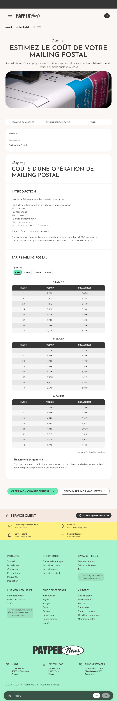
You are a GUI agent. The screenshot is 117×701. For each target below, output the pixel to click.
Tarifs (93, 122)
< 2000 (38, 272)
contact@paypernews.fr (94, 515)
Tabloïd (11, 561)
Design (46, 611)
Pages (46, 599)
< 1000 (27, 272)
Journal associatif (51, 573)
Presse (81, 603)
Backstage (83, 607)
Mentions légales (86, 618)
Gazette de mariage (53, 561)
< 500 (17, 272)
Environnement (86, 599)
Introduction (15, 140)
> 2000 (48, 272)
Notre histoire (85, 595)
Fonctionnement (86, 561)
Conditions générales (89, 615)
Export (46, 622)
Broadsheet (13, 565)
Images (46, 603)
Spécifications (50, 618)
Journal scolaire (50, 569)
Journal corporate (51, 565)
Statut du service (86, 611)
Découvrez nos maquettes (85, 491)
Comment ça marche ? (22, 122)
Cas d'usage (49, 615)
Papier (46, 607)
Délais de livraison (87, 565)
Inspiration (12, 580)
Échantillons (13, 573)
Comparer (12, 569)
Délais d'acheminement (58, 122)
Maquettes (12, 576)
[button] (10, 17)
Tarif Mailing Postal (18, 145)
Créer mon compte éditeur (32, 491)
